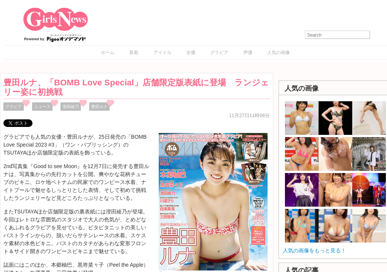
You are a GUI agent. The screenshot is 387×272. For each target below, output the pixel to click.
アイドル (162, 52)
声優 (247, 52)
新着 (133, 52)
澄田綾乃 (70, 106)
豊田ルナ (99, 106)
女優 (190, 52)
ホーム (108, 52)
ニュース (42, 106)
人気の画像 (278, 52)
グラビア (219, 52)
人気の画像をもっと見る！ (314, 250)
